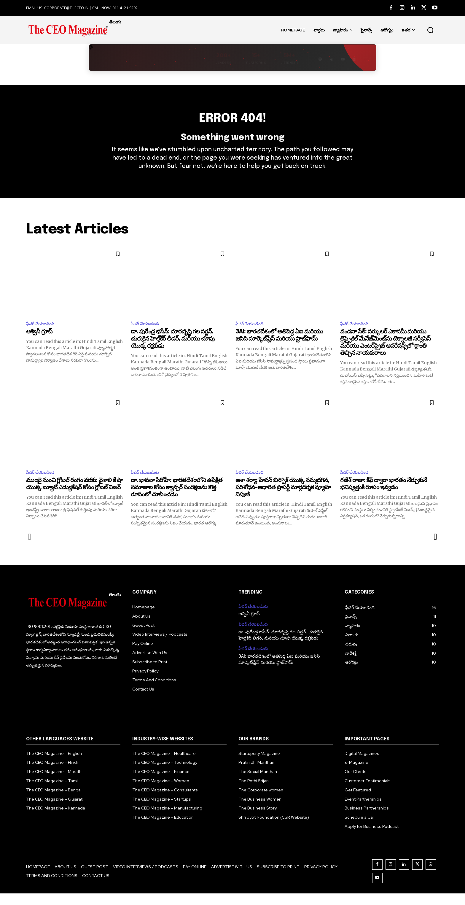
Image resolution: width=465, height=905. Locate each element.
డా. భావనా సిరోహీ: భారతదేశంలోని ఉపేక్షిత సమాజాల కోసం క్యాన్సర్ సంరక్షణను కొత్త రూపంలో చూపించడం (176, 499)
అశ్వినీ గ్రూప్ (39, 342)
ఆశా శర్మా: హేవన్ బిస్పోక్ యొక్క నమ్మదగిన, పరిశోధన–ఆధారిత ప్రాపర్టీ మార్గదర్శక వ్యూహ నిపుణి (283, 499)
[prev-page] (30, 547)
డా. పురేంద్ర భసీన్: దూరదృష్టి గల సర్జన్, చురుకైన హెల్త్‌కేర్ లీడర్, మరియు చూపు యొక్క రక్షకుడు (172, 349)
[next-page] (435, 547)
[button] (430, 30)
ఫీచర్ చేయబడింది (42, 333)
